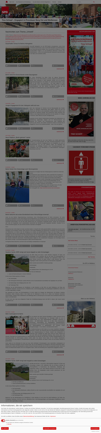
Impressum (53, 416)
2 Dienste (8, 424)
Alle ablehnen (5, 428)
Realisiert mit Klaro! (95, 431)
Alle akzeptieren (95, 428)
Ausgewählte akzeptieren (49, 428)
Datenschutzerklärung (28, 416)
